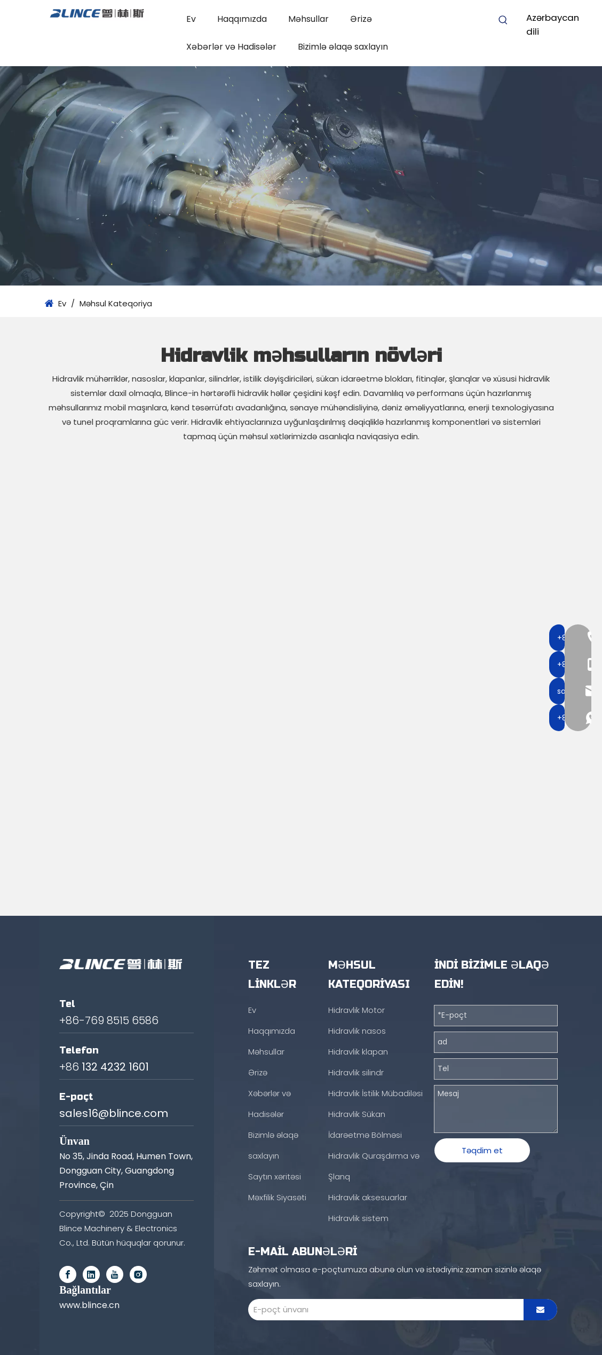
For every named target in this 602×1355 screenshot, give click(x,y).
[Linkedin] (91, 1274)
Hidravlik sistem (358, 1218)
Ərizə (257, 1072)
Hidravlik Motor (356, 1010)
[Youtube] (114, 1274)
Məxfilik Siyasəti (277, 1197)
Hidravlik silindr (356, 1072)
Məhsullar (266, 1051)
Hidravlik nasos (357, 1030)
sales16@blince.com (113, 1113)
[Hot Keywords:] (503, 20)
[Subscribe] (540, 1309)
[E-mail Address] (383, 1309)
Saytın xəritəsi (274, 1176)
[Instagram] (138, 1274)
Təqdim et (482, 1150)
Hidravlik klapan (358, 1051)
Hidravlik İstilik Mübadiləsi (375, 1093)
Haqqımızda (271, 1030)
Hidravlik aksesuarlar (367, 1197)
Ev (252, 1010)
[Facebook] (67, 1274)
